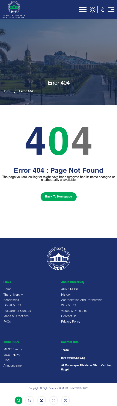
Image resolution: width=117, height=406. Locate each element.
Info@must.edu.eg (73, 358)
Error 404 (26, 91)
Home (7, 91)
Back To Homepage (58, 196)
